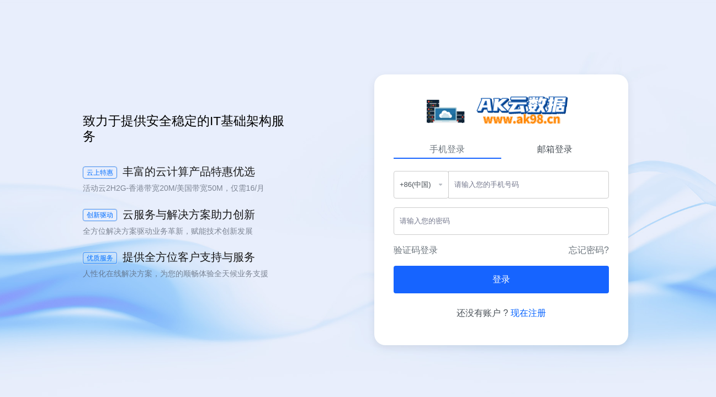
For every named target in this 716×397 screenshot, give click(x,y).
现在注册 (528, 313)
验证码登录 (416, 250)
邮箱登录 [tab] (554, 149)
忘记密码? (589, 250)
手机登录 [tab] (447, 149)
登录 (501, 279)
